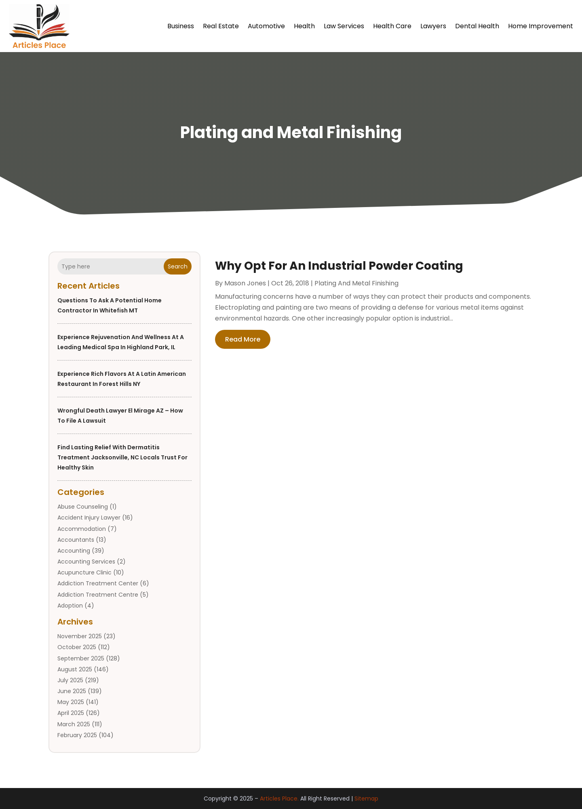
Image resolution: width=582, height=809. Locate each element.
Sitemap (366, 798)
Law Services (344, 26)
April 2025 (70, 713)
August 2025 (74, 669)
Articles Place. (279, 798)
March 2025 (73, 724)
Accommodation (81, 529)
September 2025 (80, 658)
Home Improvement (540, 26)
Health (304, 26)
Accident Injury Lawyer (88, 517)
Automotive (266, 26)
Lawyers (433, 26)
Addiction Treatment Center (97, 583)
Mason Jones (245, 283)
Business (180, 26)
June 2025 (71, 691)
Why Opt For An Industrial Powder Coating (339, 266)
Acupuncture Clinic (84, 572)
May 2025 (70, 702)
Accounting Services (86, 561)
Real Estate (221, 26)
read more (242, 339)
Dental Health (477, 26)
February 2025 (77, 735)
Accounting (73, 551)
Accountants (75, 540)
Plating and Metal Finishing (356, 283)
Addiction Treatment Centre (97, 595)
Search (178, 266)
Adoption (70, 606)
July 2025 (70, 680)
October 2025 (76, 647)
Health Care (392, 26)
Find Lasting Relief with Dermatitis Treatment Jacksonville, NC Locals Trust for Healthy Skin (122, 457)
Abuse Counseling (82, 507)
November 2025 (79, 636)
